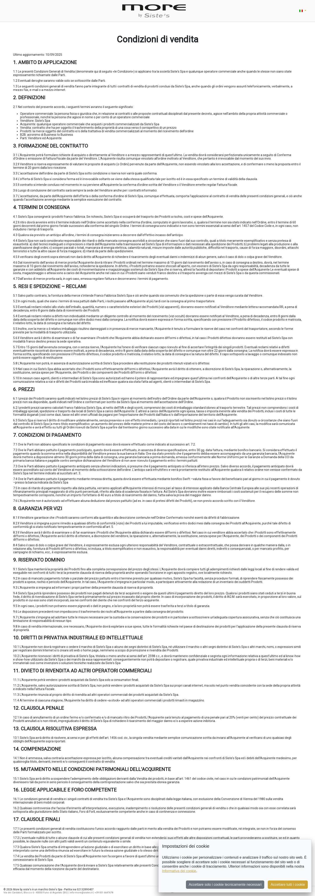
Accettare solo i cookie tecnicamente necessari (225, 884)
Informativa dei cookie (179, 871)
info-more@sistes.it (81, 892)
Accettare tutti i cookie (288, 884)
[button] (302, 11)
